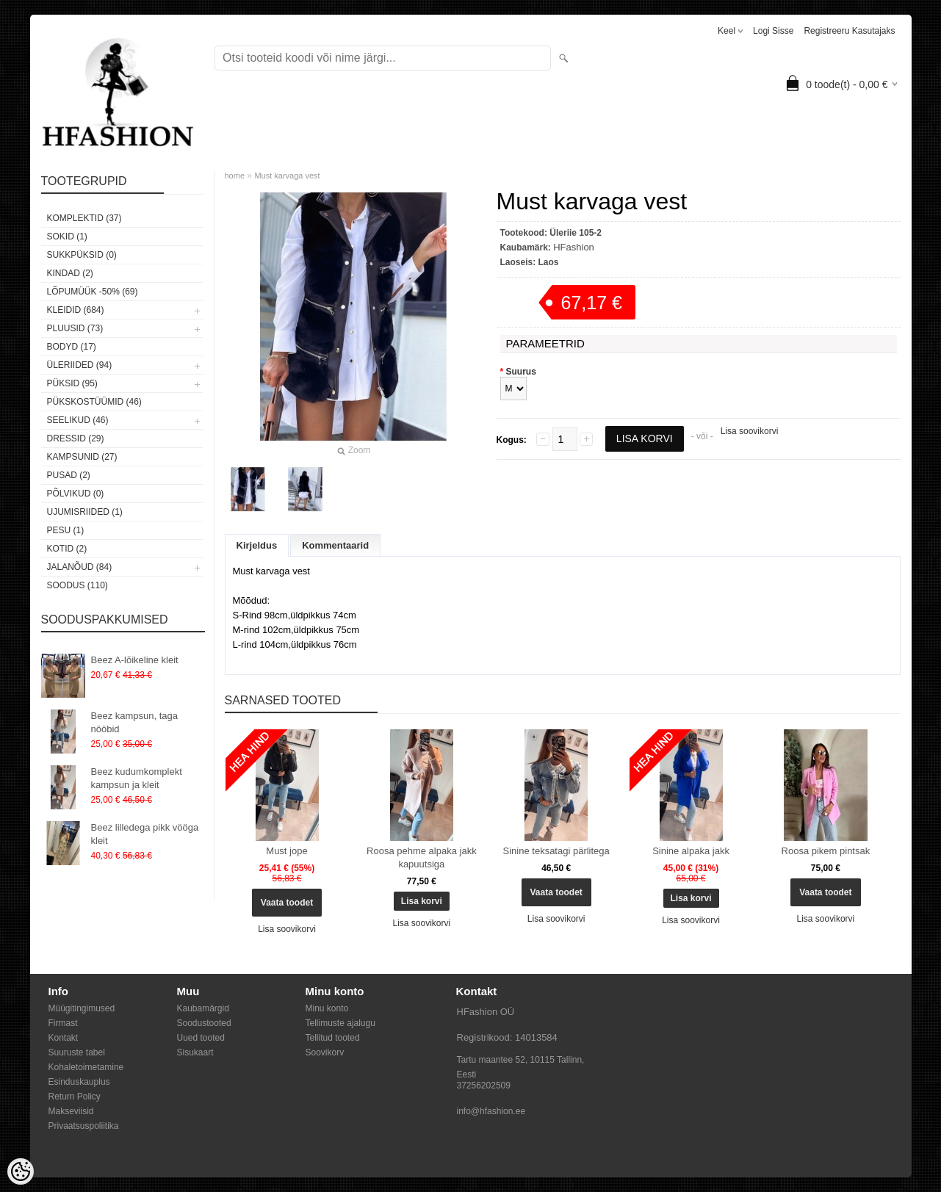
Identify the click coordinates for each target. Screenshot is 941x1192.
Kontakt (63, 1038)
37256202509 (484, 1085)
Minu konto (327, 1008)
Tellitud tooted (333, 1038)
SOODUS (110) (77, 585)
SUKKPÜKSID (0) (82, 255)
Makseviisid (71, 1111)
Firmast (63, 1023)
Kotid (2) (67, 548)
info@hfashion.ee (491, 1111)
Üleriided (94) (79, 365)
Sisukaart (195, 1052)
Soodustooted (204, 1023)
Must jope (286, 850)
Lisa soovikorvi (750, 431)
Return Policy (74, 1096)
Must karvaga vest (287, 175)
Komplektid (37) (84, 218)
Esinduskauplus (79, 1082)
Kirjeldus (257, 545)
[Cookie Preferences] (20, 1171)
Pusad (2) (68, 475)
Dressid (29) (75, 438)
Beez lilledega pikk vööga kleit (145, 834)
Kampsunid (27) (82, 457)
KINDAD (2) (70, 273)
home (235, 175)
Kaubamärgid (203, 1008)
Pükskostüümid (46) (94, 402)
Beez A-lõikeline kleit (135, 659)
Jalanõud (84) (79, 567)
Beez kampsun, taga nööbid (135, 722)
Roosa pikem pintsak (826, 850)
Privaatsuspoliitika (83, 1126)
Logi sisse (773, 31)
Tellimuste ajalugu (340, 1023)
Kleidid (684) (75, 310)
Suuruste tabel (76, 1052)
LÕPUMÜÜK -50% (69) (92, 291)
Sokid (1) (67, 236)
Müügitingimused (81, 1008)
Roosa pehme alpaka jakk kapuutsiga (422, 857)
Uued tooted (201, 1038)
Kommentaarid (335, 545)
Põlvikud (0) (75, 493)
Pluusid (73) (75, 328)
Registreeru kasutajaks (849, 31)
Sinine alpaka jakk (690, 850)
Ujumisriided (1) (85, 512)
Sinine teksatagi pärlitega (556, 850)
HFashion (573, 247)
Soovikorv (325, 1052)
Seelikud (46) (78, 420)
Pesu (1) (65, 530)
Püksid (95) (72, 383)
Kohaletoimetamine (86, 1067)
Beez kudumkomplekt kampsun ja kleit (136, 778)
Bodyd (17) (71, 347)
